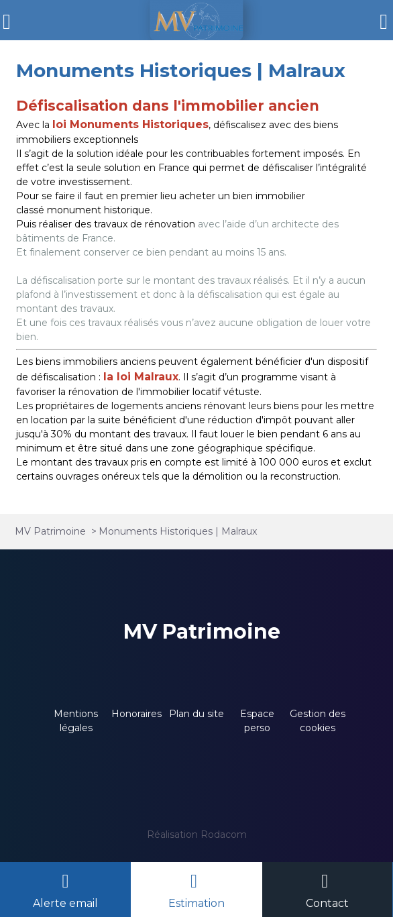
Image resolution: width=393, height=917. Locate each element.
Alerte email (65, 903)
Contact (327, 903)
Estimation (196, 903)
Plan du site (196, 714)
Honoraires (136, 714)
